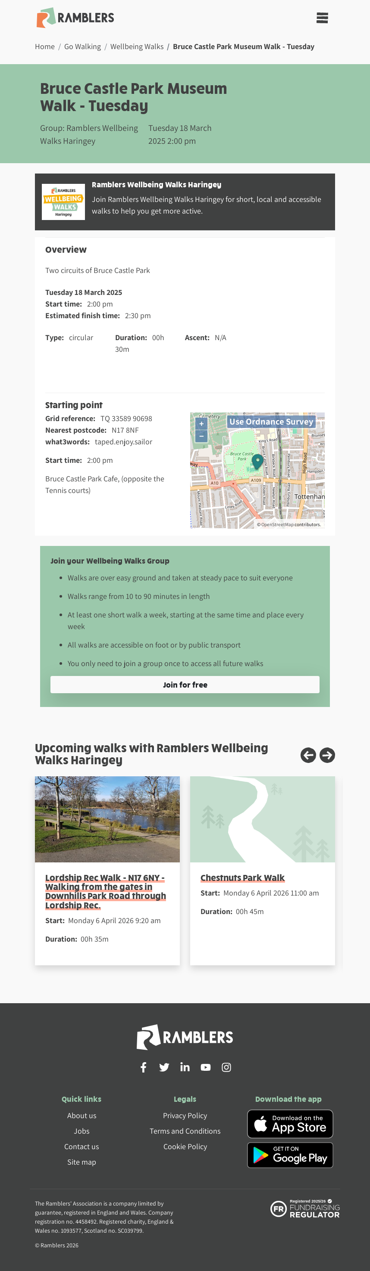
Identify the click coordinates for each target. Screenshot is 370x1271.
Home (45, 46)
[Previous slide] (308, 755)
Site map (81, 1162)
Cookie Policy (185, 1146)
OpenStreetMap (277, 524)
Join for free (185, 684)
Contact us (81, 1146)
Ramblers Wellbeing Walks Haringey (157, 184)
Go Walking (82, 46)
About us (81, 1115)
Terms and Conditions (185, 1131)
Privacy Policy (185, 1115)
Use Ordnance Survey (271, 421)
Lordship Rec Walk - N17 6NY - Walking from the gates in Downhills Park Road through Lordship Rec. (105, 891)
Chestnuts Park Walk (243, 877)
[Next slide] (327, 755)
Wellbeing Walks (136, 46)
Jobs (81, 1131)
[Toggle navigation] (322, 17)
